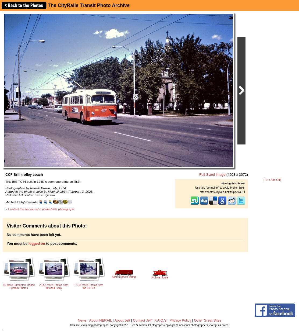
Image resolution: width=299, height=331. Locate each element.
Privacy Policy (180, 320)
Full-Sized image (212, 175)
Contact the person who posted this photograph (41, 209)
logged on (37, 244)
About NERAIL (100, 320)
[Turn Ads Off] (272, 179)
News (82, 320)
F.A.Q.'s (160, 320)
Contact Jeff (142, 320)
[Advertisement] (272, 95)
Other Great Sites (207, 320)
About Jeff (122, 320)
